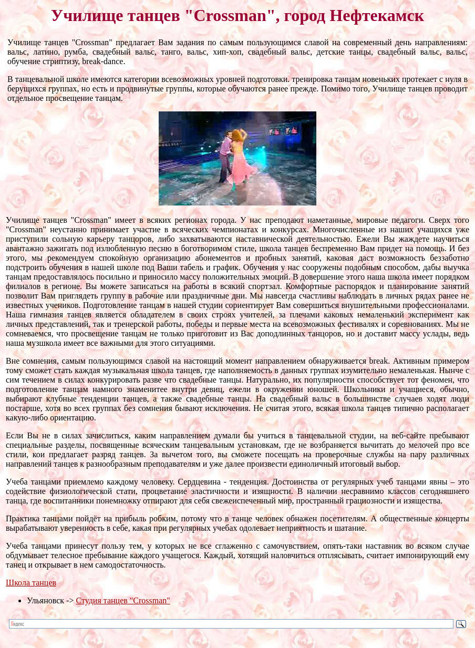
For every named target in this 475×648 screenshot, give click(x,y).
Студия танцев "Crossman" (123, 600)
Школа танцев (31, 582)
